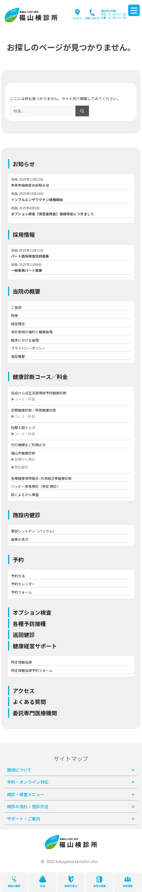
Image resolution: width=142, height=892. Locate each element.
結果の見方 (19, 539)
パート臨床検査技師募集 (30, 256)
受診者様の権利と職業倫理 (32, 331)
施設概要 (18, 356)
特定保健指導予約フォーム (32, 670)
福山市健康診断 (23, 453)
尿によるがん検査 (25, 494)
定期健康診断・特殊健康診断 (33, 410)
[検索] (82, 111)
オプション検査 (32, 612)
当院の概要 (26, 291)
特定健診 (21, 467)
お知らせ (24, 163)
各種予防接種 (29, 624)
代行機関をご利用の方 (28, 444)
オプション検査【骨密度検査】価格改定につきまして (52, 213)
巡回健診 (24, 635)
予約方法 (18, 575)
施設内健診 (26, 515)
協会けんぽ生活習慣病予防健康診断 (38, 392)
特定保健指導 (21, 662)
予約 (18, 559)
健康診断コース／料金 (40, 377)
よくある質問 (29, 702)
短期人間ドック (23, 427)
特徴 (14, 315)
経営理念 (18, 323)
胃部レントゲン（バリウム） (33, 531)
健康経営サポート (35, 646)
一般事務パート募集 (26, 270)
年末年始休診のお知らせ (30, 185)
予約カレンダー (23, 583)
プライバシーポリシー (28, 348)
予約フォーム (21, 592)
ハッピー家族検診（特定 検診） (35, 486)
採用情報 (24, 234)
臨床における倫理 (25, 340)
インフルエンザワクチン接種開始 (37, 199)
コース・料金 (25, 399)
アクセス (24, 691)
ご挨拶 (16, 307)
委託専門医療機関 (35, 713)
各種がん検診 (25, 459)
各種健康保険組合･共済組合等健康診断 (41, 478)
